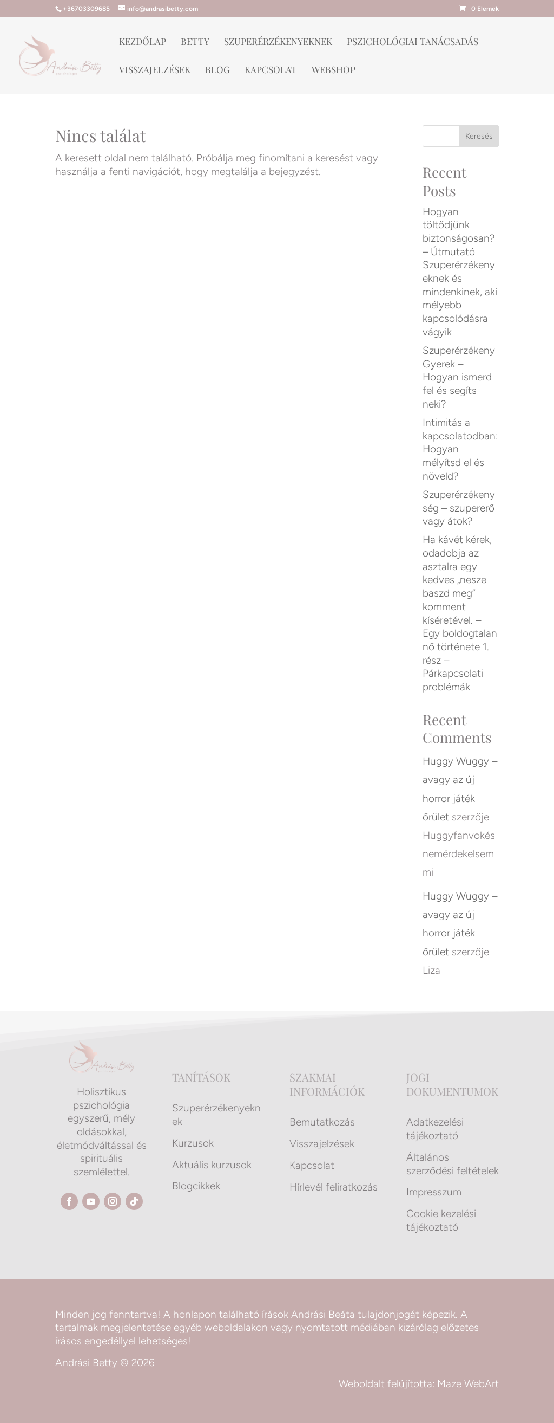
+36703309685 (86, 8)
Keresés (479, 136)
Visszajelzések (154, 70)
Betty (195, 42)
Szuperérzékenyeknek (278, 42)
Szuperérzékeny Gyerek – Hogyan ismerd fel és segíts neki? (459, 377)
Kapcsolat (271, 70)
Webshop (333, 70)
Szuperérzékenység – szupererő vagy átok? (459, 507)
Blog (217, 70)
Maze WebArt (468, 1383)
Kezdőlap (142, 42)
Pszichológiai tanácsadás (412, 42)
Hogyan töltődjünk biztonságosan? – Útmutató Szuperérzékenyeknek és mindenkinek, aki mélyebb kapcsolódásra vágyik (460, 271)
